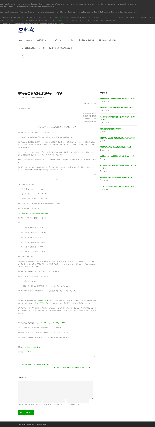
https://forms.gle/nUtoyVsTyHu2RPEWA (53, 322)
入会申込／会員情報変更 (86, 40)
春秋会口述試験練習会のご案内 (111, 128)
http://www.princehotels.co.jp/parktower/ (35, 213)
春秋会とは (58, 40)
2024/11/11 (105, 159)
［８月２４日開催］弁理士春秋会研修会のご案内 (117, 186)
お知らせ (29, 40)
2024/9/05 (105, 180)
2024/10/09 (105, 171)
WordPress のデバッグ (66, 20)
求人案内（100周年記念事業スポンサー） (62, 48)
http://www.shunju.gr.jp (42, 300)
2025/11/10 (105, 101)
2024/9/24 (23, 97)
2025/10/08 (105, 122)
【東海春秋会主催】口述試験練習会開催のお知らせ (118, 137)
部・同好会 (71, 40)
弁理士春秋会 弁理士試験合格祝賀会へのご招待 (117, 98)
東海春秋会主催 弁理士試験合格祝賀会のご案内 (116, 107)
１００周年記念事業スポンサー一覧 (33, 48)
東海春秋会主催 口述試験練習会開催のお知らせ (117, 177)
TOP (20, 40)
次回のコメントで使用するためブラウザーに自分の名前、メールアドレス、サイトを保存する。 (50, 404)
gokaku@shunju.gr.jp (32, 351)
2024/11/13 (105, 150)
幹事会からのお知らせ (38, 97)
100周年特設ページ (42, 40)
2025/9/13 (105, 140)
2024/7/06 (105, 189)
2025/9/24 (105, 131)
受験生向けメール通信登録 (107, 40)
